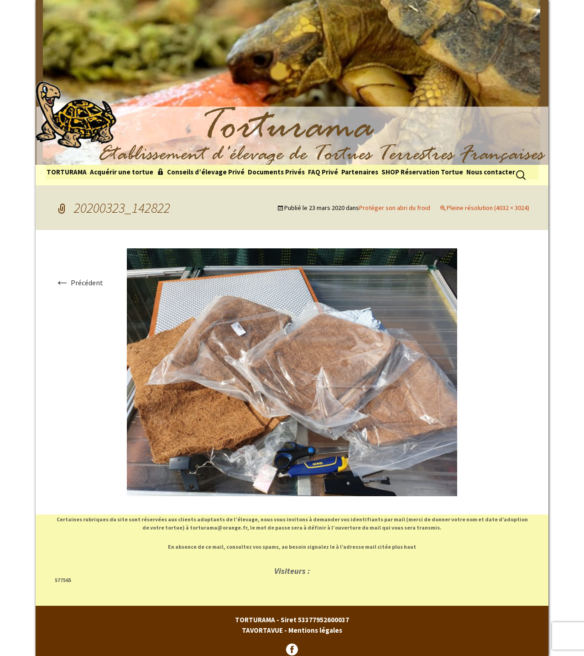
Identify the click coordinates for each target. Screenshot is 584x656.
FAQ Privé (323, 172)
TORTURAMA (67, 172)
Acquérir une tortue (121, 172)
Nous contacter (490, 172)
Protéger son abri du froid (394, 208)
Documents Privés (276, 172)
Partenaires (359, 172)
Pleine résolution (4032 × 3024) (488, 208)
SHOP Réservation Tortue (422, 172)
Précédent (79, 282)
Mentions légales (315, 630)
